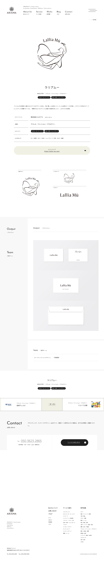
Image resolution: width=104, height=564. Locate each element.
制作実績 (83, 508)
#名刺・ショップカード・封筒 (48, 138)
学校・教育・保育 (84, 522)
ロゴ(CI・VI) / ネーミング (44, 97)
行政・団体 (83, 539)
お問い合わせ (52, 511)
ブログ (50, 514)
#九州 (58, 138)
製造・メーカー (84, 520)
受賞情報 (50, 522)
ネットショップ (66, 529)
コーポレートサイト (67, 526)
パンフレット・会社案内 (68, 518)
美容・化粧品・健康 (85, 531)
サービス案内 (67, 508)
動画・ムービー (66, 533)
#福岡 (62, 138)
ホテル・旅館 (83, 518)
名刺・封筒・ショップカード (58, 97)
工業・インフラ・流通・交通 (87, 524)
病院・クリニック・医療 (86, 514)
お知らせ (50, 520)
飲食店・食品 (83, 533)
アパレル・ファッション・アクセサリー (43, 124)
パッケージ (65, 516)
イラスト (65, 524)
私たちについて (53, 508)
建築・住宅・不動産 (85, 526)
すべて (49, 517)
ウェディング (83, 537)
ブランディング (66, 511)
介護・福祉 (83, 516)
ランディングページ (67, 531)
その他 (82, 541)
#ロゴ (39, 138)
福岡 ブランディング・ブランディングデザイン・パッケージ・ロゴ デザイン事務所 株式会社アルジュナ (11, 10)
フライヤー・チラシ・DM (68, 520)
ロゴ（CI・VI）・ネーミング (69, 514)
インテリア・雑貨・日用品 (86, 535)
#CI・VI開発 (34, 138)
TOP (90, 19)
